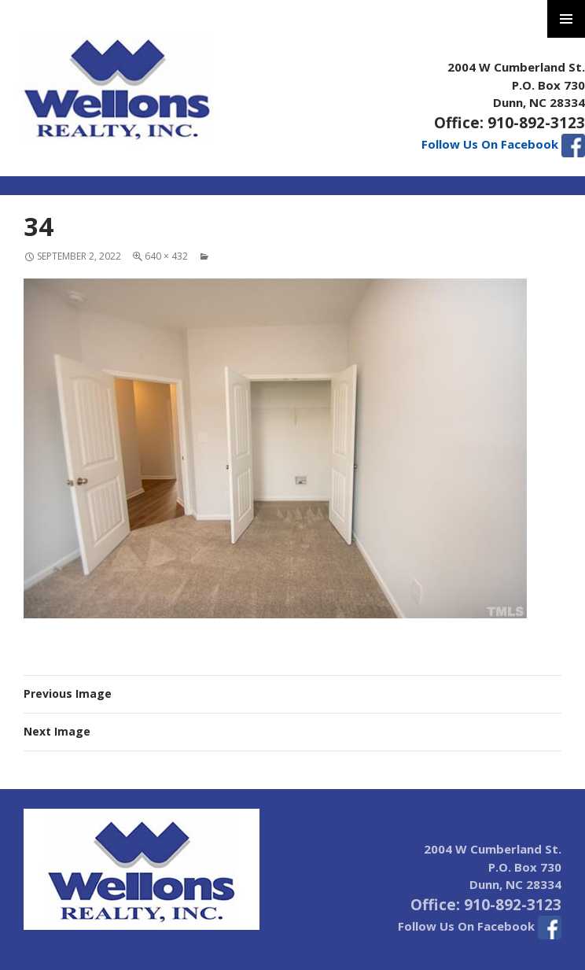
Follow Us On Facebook (503, 144)
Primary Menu (566, 19)
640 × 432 (166, 256)
